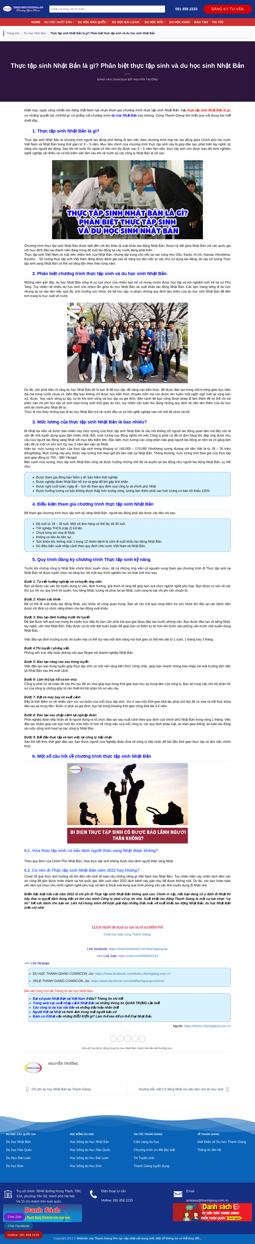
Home (35, 22)
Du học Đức (155, 22)
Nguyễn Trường (146, 79)
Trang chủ (13, 33)
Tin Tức (218, 22)
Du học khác (179, 22)
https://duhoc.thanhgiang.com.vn (207, 1026)
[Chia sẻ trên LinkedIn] (142, 1038)
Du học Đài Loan (126, 22)
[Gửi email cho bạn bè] (127, 1038)
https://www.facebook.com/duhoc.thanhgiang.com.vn (133, 973)
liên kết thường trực (160, 1048)
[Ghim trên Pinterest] (135, 1038)
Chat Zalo (15, 1216)
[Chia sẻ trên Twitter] (120, 1038)
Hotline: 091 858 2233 (23, 1235)
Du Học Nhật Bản (59, 22)
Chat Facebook (18, 1225)
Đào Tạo (201, 22)
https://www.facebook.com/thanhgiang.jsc (138, 949)
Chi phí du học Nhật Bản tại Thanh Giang (57, 1089)
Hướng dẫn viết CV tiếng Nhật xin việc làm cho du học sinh (185, 1089)
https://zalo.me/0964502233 (138, 956)
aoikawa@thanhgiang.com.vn (207, 1200)
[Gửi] (161, 9)
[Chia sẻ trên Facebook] (113, 1038)
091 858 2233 (186, 9)
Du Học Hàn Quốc (93, 22)
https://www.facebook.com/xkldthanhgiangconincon (127, 981)
